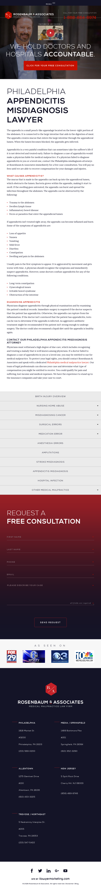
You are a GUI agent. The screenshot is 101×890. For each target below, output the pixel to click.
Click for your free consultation (50, 65)
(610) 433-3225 (27, 797)
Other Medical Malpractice (50, 489)
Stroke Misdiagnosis (50, 461)
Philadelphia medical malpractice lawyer (68, 362)
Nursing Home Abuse (50, 405)
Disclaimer (69, 884)
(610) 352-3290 (69, 751)
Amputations (50, 452)
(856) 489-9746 (69, 793)
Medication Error (50, 433)
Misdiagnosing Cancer (50, 415)
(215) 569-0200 (27, 751)
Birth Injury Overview (50, 396)
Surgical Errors (50, 424)
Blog (77, 884)
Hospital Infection (50, 480)
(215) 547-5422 (27, 842)
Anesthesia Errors (50, 443)
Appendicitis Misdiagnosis (50, 471)
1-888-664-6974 (80, 17)
